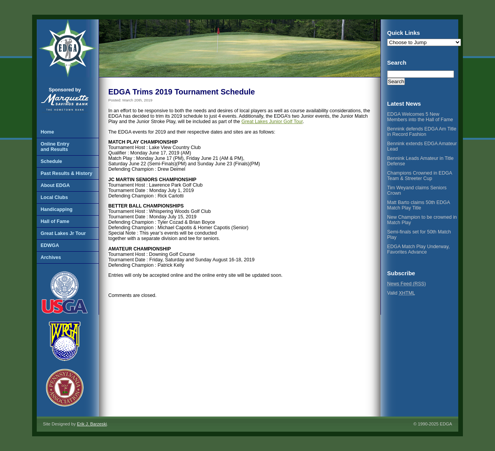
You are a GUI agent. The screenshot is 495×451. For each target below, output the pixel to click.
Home (47, 132)
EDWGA (50, 245)
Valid (401, 293)
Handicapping (56, 209)
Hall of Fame (55, 221)
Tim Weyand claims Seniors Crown (417, 190)
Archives (51, 257)
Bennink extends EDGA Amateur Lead (422, 146)
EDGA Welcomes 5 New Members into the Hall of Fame (420, 116)
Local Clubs (54, 197)
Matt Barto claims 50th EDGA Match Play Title (418, 205)
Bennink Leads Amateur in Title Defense (420, 161)
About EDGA (55, 185)
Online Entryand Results (55, 146)
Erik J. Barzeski (92, 424)
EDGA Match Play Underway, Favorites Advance (418, 249)
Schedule (51, 161)
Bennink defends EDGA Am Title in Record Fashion (421, 131)
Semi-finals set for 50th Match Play (419, 234)
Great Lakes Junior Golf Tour (271, 121)
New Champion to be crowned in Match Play (422, 219)
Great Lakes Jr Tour (63, 233)
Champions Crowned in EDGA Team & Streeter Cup (419, 175)
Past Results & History (66, 173)
